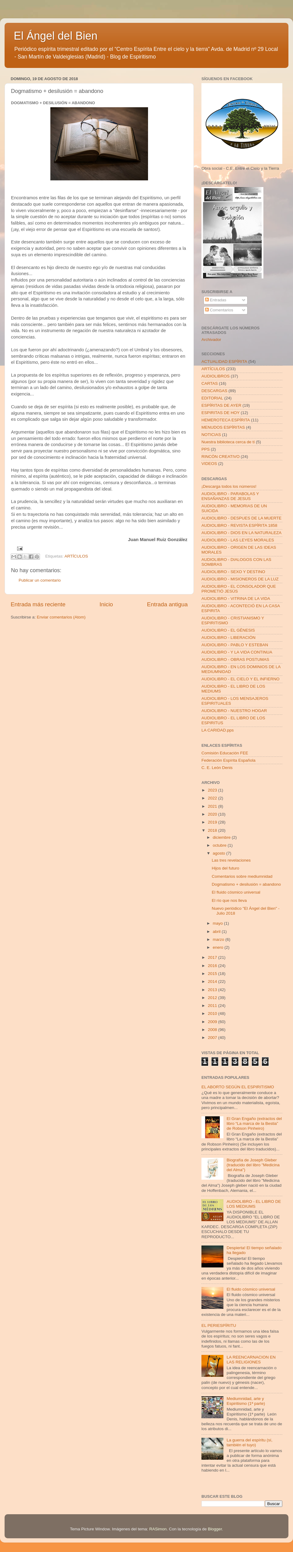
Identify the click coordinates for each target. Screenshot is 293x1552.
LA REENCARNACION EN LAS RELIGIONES (251, 1359)
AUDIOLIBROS (215, 376)
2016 (213, 965)
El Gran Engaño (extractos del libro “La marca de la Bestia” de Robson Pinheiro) (254, 1123)
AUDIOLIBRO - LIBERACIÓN (228, 637)
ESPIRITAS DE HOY (220, 412)
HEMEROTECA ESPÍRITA (225, 420)
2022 (213, 798)
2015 (213, 973)
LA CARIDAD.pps (217, 730)
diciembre (222, 837)
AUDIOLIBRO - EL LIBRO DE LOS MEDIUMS (253, 1204)
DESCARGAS (214, 390)
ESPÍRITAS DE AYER (221, 405)
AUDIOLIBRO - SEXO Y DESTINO (233, 571)
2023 (213, 790)
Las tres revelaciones (231, 860)
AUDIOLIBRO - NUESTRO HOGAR (234, 710)
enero (218, 947)
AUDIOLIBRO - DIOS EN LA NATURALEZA (241, 532)
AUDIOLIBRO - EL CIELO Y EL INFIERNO (240, 679)
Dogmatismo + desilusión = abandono (246, 884)
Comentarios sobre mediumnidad (242, 876)
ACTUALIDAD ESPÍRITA (224, 361)
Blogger (215, 1529)
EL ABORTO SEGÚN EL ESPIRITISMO (237, 1087)
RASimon (158, 1529)
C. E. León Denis (217, 767)
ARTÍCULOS (76, 556)
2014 (213, 981)
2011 (213, 1005)
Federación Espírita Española (228, 760)
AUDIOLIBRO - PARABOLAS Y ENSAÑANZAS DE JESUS (230, 496)
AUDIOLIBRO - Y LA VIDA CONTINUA (236, 652)
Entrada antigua (167, 604)
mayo (218, 923)
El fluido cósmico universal (236, 892)
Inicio (106, 604)
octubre (220, 845)
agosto (219, 853)
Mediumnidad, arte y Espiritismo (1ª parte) (245, 1401)
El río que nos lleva (229, 900)
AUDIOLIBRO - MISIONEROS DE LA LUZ (240, 579)
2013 (213, 989)
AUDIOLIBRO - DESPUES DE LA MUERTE (241, 518)
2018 (213, 830)
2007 (213, 1037)
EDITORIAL (212, 398)
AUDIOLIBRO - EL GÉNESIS (228, 630)
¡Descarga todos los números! (228, 486)
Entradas (215, 300)
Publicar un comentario (40, 580)
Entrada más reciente (38, 604)
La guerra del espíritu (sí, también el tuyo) (249, 1442)
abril (217, 931)
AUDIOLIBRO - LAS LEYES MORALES (237, 540)
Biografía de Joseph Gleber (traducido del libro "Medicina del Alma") (253, 1165)
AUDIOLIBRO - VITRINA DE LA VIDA (235, 598)
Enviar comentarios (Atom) (61, 617)
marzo (219, 939)
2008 (213, 1029)
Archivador (211, 339)
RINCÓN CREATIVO (220, 456)
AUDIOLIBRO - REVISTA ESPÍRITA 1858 (239, 525)
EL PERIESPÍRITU (218, 1325)
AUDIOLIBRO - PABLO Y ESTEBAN (234, 645)
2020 (213, 814)
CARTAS (209, 383)
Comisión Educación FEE (224, 753)
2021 (213, 806)
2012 (213, 997)
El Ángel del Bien (55, 36)
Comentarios (219, 310)
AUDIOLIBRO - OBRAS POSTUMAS (235, 659)
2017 (213, 957)
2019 (213, 822)
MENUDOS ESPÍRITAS (223, 427)
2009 (213, 1021)
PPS (205, 449)
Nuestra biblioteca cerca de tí (228, 442)
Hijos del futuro (225, 868)
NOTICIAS (211, 434)
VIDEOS (209, 463)
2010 (213, 1013)
